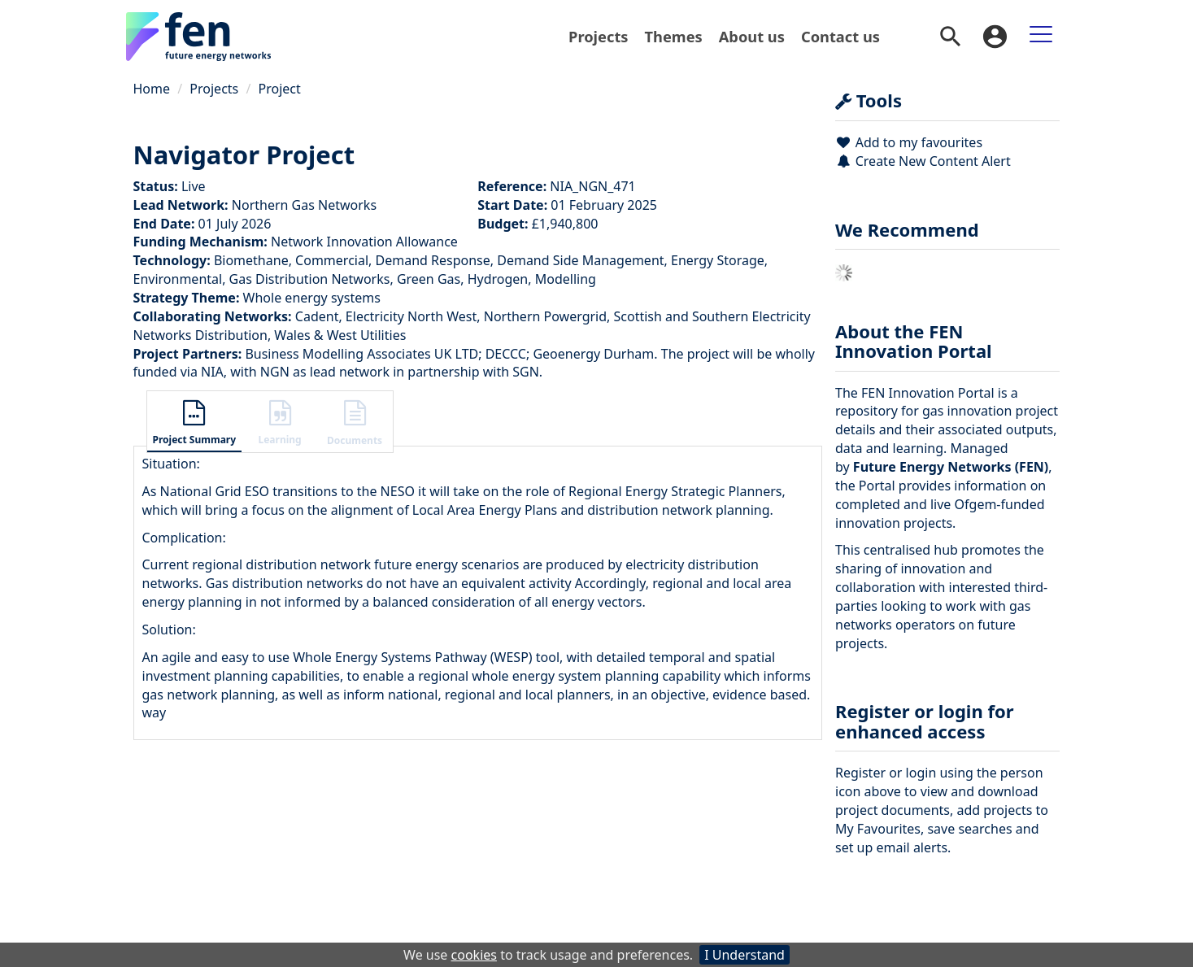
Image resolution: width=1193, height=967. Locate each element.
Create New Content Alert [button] (923, 161)
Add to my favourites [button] (908, 142)
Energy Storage (717, 260)
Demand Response (433, 260)
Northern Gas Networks (304, 205)
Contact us (840, 36)
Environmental (178, 279)
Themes (674, 36)
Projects (598, 36)
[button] (194, 423)
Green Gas (428, 279)
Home (152, 89)
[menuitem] (598, 37)
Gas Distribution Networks (309, 279)
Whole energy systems (312, 298)
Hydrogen (498, 279)
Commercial (331, 260)
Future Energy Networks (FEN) (950, 467)
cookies (474, 955)
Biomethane (251, 260)
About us (752, 36)
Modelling (565, 279)
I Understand (744, 955)
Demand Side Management (580, 260)
